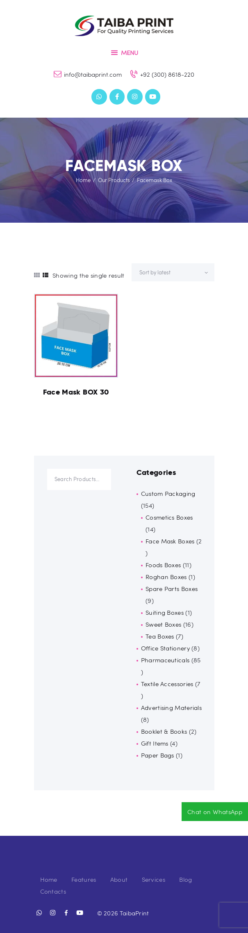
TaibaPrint (134, 913)
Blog (185, 879)
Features (83, 879)
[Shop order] (173, 272)
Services (153, 879)
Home (83, 180)
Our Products (114, 180)
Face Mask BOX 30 (76, 392)
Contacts (53, 891)
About (119, 879)
